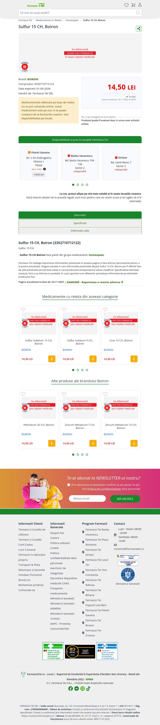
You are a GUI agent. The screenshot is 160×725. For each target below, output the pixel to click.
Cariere (54, 538)
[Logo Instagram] (82, 688)
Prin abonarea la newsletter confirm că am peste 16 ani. (105, 484)
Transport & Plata (29, 564)
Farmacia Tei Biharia (91, 592)
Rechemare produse (31, 585)
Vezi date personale (111, 489)
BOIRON (32, 79)
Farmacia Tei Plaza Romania (95, 542)
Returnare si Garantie (32, 570)
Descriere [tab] (80, 215)
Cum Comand (27, 549)
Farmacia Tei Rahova (91, 582)
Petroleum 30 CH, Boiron (39, 424)
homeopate (96, 255)
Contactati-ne (27, 590)
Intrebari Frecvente (30, 575)
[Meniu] (21, 5)
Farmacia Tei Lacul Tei (95, 562)
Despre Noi (57, 533)
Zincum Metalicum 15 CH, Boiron (121, 426)
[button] (73, 185)
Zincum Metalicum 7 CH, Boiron (80, 426)
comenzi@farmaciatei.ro (129, 549)
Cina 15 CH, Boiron (121, 340)
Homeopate (72, 20)
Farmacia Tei (25, 20)
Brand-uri (24, 580)
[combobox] (80, 12)
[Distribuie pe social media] (139, 28)
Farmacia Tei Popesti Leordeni (94, 602)
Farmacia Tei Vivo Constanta (94, 572)
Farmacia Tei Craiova (91, 633)
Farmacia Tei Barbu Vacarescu (95, 532)
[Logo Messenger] (76, 688)
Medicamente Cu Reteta (49, 20)
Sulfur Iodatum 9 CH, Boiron (80, 342)
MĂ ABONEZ (125, 499)
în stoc (132, 96)
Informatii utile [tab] (80, 230)
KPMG (89, 679)
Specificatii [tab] (79, 223)
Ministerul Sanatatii (62, 598)
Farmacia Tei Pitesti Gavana (95, 612)
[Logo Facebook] (70, 688)
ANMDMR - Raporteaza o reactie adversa (95, 282)
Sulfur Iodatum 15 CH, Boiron (38, 342)
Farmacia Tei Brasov (91, 622)
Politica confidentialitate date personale (63, 558)
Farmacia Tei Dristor (91, 552)
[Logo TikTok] (88, 688)
